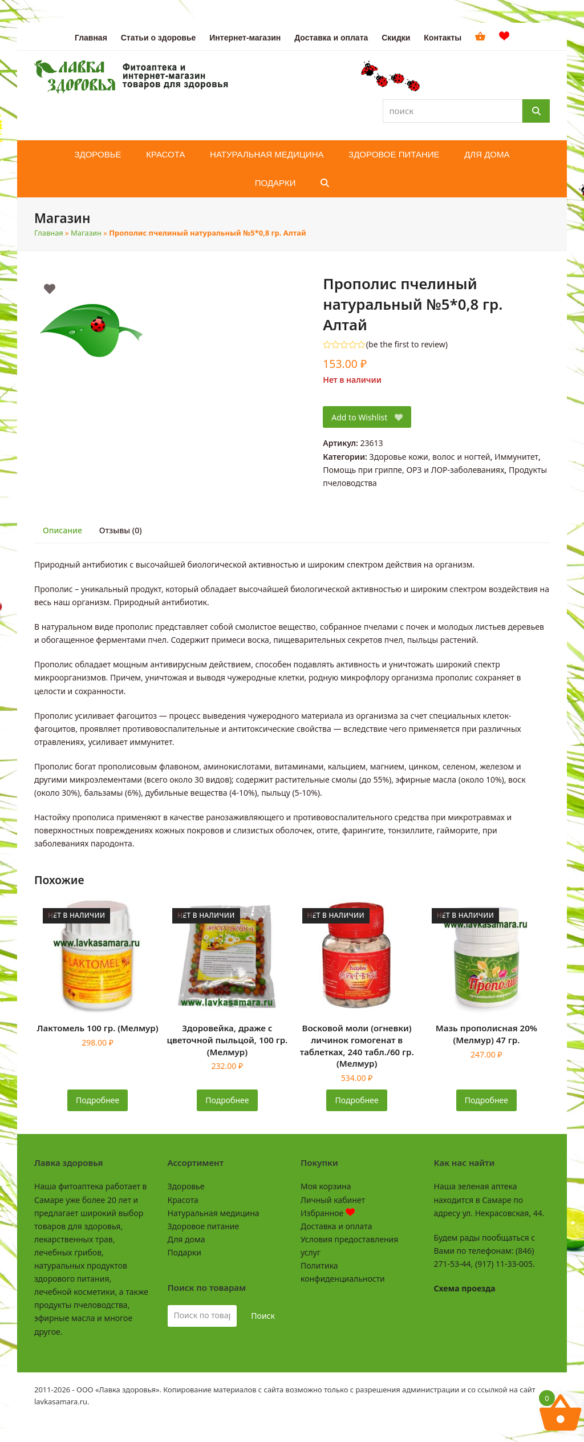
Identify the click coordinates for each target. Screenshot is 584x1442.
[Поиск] (536, 111)
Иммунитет (516, 456)
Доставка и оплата (336, 1226)
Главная (48, 233)
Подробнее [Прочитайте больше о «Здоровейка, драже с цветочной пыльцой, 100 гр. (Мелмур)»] (227, 1100)
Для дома (186, 1239)
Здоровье (186, 1186)
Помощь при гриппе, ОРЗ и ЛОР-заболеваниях (413, 469)
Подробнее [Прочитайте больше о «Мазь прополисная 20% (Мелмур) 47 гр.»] (486, 1100)
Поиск (263, 1315)
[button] (324, 183)
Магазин (86, 233)
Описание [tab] (62, 530)
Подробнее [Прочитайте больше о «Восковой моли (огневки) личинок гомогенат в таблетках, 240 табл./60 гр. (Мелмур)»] (357, 1100)
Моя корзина (326, 1186)
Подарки (184, 1252)
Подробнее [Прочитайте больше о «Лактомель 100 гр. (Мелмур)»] (97, 1100)
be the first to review (406, 345)
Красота (183, 1199)
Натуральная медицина (213, 1213)
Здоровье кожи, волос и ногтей (430, 456)
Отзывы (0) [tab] (120, 530)
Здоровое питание (204, 1226)
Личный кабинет (333, 1199)
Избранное (328, 1213)
